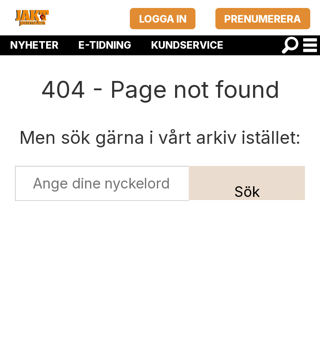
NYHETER (34, 45)
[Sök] (290, 45)
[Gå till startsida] (32, 17)
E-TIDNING (104, 45)
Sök (247, 191)
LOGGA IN (163, 19)
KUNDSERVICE (187, 45)
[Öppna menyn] (310, 45)
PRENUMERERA (262, 19)
